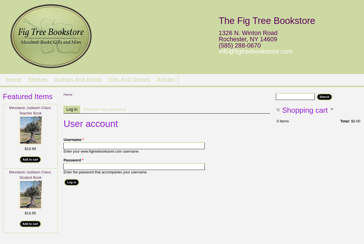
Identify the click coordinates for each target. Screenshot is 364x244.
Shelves (37, 80)
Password (73, 160)
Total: (345, 121)
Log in (73, 109)
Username (73, 140)
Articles (166, 80)
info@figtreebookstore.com (255, 51)
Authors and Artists (77, 80)
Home (13, 80)
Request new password (104, 109)
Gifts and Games (129, 80)
